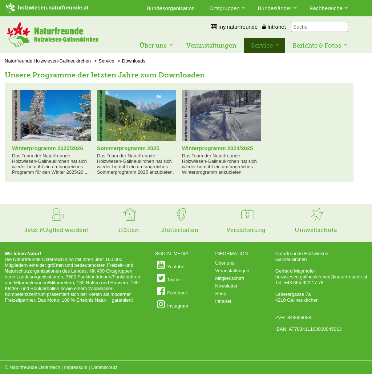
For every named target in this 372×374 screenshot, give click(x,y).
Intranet (274, 27)
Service (262, 45)
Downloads (133, 61)
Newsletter (226, 286)
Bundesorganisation (171, 8)
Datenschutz (104, 367)
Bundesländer (275, 8)
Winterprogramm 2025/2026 (47, 148)
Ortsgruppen (224, 8)
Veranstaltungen (211, 45)
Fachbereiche (326, 8)
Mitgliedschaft (229, 278)
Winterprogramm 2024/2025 (217, 148)
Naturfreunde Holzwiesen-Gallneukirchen (48, 61)
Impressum (75, 367)
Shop (220, 293)
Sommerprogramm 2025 (128, 148)
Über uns (153, 45)
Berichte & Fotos (316, 45)
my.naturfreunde (234, 27)
